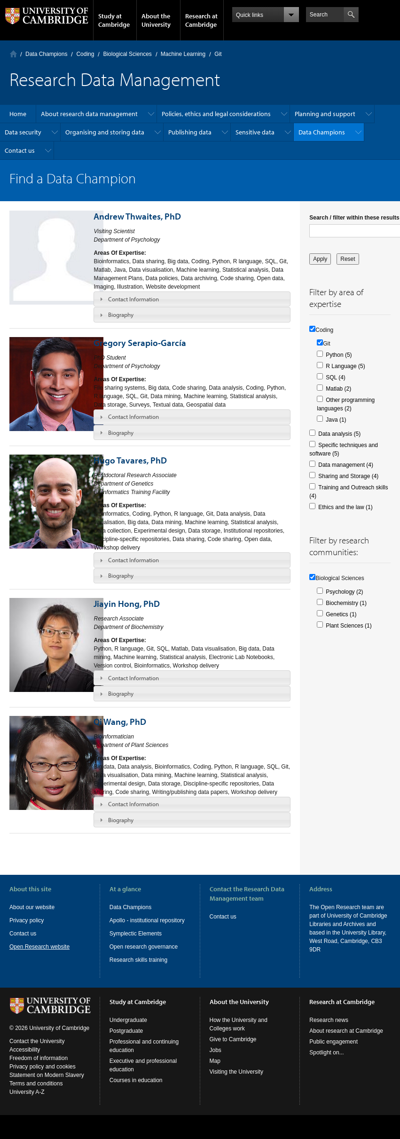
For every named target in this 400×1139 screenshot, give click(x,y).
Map (215, 1069)
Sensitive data (255, 132)
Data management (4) (345, 465)
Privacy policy (26, 920)
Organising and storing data (104, 132)
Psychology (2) (344, 592)
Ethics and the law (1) (345, 507)
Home (13, 54)
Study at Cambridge (114, 20)
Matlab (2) (338, 388)
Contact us (20, 150)
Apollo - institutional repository (147, 920)
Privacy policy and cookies (42, 1075)
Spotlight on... (326, 1061)
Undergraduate (128, 1028)
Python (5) (339, 355)
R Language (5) (345, 366)
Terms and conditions (36, 1092)
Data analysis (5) (339, 434)
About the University (156, 20)
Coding (85, 54)
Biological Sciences (127, 54)
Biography (120, 314)
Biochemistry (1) (346, 603)
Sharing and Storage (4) (348, 476)
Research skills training (138, 960)
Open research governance (144, 946)
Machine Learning (183, 54)
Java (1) (336, 419)
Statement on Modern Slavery (46, 1083)
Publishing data (190, 132)
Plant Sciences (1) (348, 625)
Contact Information (133, 299)
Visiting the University (237, 1080)
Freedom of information (38, 1066)
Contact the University (36, 1049)
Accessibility (24, 1058)
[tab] (192, 298)
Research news (328, 1028)
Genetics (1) (341, 614)
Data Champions (46, 54)
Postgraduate (126, 1039)
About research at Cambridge (346, 1039)
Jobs (215, 1058)
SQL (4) (335, 377)
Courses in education (136, 1088)
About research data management (89, 114)
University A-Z (27, 1100)
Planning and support (325, 114)
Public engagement (333, 1050)
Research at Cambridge (201, 20)
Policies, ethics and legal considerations (216, 114)
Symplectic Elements (136, 933)
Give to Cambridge (233, 1048)
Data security (23, 132)
